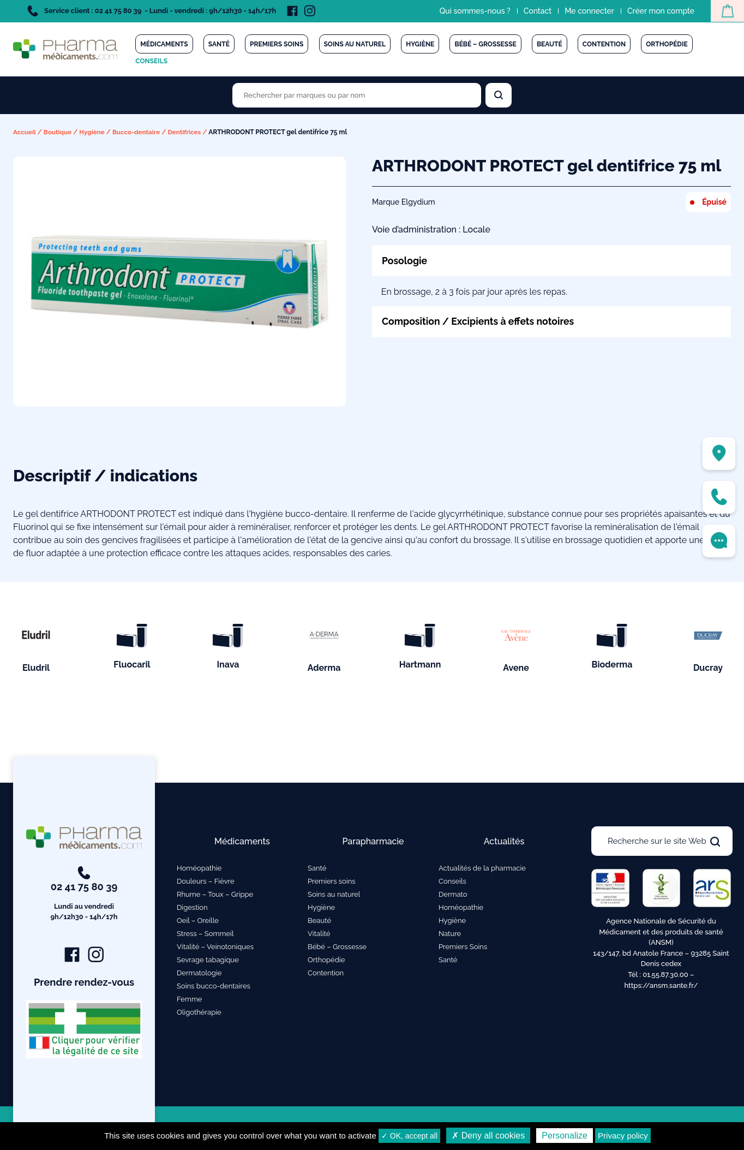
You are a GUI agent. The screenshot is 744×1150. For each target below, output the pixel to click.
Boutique (58, 132)
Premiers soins (276, 44)
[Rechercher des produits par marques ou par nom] (356, 95)
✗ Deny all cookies (488, 1135)
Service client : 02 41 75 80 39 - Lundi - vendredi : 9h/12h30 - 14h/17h (151, 10)
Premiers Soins (463, 949)
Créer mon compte (659, 11)
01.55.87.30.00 (665, 977)
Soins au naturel (355, 44)
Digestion (192, 909)
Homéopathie (199, 870)
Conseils (151, 61)
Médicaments (164, 44)
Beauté (549, 44)
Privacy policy (623, 1135)
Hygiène (420, 44)
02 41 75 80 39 (84, 896)
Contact (536, 11)
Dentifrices (188, 132)
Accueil (25, 132)
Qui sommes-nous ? (473, 11)
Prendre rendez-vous (84, 985)
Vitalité (319, 936)
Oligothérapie (199, 1014)
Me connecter (588, 11)
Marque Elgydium (403, 202)
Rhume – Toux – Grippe (215, 896)
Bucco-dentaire (138, 132)
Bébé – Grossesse (485, 44)
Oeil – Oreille (198, 923)
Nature (450, 936)
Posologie (405, 260)
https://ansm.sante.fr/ (661, 987)
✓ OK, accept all (409, 1135)
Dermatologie (199, 975)
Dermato (453, 896)
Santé (219, 44)
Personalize (564, 1135)
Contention (604, 44)
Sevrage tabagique (208, 962)
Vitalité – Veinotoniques (215, 949)
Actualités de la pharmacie (482, 870)
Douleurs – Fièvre (206, 883)
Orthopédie (666, 44)
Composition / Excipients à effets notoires (480, 321)
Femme (189, 1001)
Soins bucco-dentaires (213, 988)
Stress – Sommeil (205, 936)
